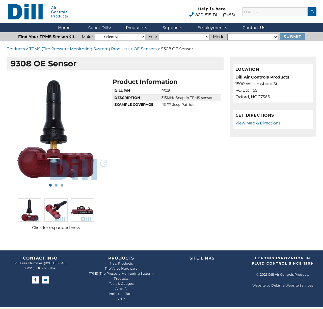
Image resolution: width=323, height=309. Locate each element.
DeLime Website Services (292, 285)
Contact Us (254, 27)
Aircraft (121, 289)
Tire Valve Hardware (121, 268)
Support (171, 27)
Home (64, 27)
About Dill (98, 27)
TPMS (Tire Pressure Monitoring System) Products (79, 48)
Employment (210, 27)
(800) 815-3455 (55, 263)
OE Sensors (145, 48)
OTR (121, 299)
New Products (121, 263)
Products (135, 27)
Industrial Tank (121, 294)
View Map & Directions (258, 123)
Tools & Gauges (121, 283)
